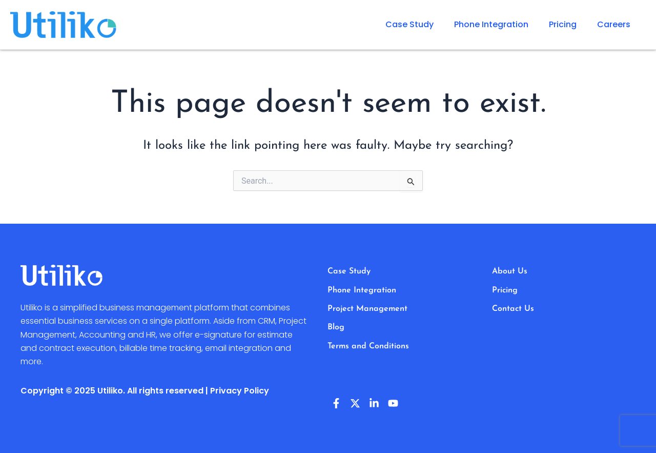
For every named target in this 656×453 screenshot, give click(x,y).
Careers (613, 24)
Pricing (563, 24)
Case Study (409, 24)
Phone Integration (491, 24)
